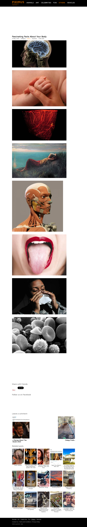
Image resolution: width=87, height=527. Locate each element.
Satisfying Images (18, 508)
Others (62, 3)
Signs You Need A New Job (56, 465)
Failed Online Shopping (69, 488)
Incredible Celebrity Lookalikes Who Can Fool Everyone (69, 509)
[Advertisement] (43, 21)
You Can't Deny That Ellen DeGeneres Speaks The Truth (30, 466)
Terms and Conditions (25, 521)
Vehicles (71, 3)
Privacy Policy (36, 521)
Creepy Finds (69, 440)
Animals (30, 3)
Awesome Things (43, 487)
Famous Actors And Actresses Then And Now (43, 466)
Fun (55, 3)
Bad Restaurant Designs (31, 488)
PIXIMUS (18, 2)
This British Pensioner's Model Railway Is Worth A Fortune (56, 509)
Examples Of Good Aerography (31, 508)
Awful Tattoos (18, 465)
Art (37, 3)
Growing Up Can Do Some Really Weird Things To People (18, 488)
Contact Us (15, 521)
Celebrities (46, 3)
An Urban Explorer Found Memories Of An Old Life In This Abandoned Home (69, 466)
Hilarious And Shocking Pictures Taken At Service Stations (43, 509)
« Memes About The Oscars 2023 (19, 441)
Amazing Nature (56, 487)
